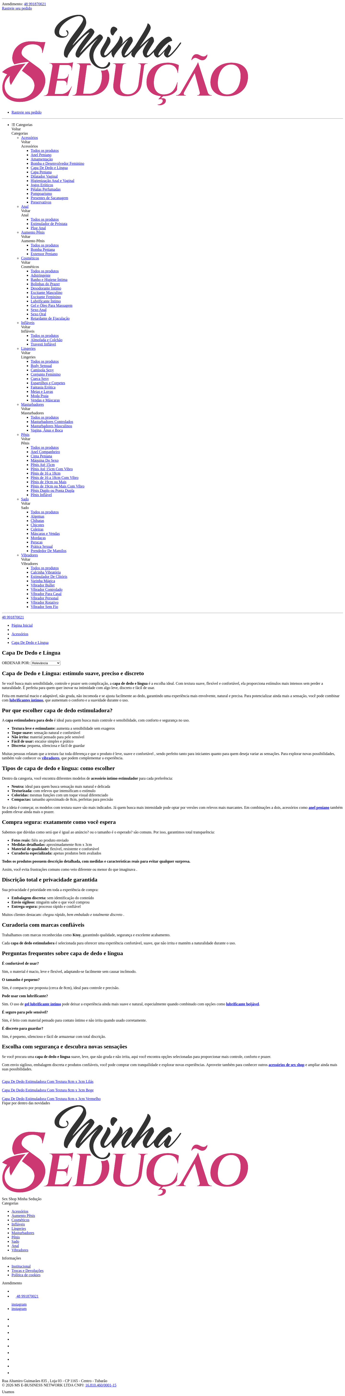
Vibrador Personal (44, 598)
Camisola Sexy (42, 370)
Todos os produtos (45, 150)
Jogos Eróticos (42, 185)
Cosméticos (30, 258)
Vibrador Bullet (43, 585)
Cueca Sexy (40, 379)
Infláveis (27, 323)
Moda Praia (39, 396)
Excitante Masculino (46, 292)
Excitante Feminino (46, 297)
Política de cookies (26, 1275)
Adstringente (41, 275)
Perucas (37, 542)
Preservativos (41, 202)
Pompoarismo (41, 194)
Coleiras (37, 529)
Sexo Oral (38, 314)
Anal (25, 206)
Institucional (21, 1266)
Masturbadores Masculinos (51, 426)
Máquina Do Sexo (44, 460)
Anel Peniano (41, 155)
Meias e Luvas (42, 391)
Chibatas (37, 521)
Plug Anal (38, 228)
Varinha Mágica (43, 581)
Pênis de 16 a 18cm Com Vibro (55, 478)
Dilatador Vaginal (44, 176)
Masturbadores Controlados (52, 422)
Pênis (25, 434)
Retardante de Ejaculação (50, 318)
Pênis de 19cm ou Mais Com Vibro (58, 486)
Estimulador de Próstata (49, 224)
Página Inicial (22, 625)
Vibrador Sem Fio (44, 607)
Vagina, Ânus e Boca (47, 430)
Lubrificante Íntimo (46, 301)
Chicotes (37, 525)
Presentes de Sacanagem (49, 198)
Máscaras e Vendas (45, 533)
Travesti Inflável (43, 344)
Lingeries (28, 348)
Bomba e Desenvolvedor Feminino (57, 163)
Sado (25, 499)
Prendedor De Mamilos (48, 551)
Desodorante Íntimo (46, 288)
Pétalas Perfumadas (46, 189)
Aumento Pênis (33, 232)
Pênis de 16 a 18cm (45, 473)
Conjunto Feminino (46, 374)
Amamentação (42, 159)
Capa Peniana (41, 172)
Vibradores (29, 555)
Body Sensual (41, 366)
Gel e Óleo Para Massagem (51, 305)
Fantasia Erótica (43, 387)
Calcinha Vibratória (46, 572)
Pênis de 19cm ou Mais (48, 482)
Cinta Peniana (41, 456)
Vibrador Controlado (47, 589)
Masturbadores (32, 404)
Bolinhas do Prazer (45, 284)
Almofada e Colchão (46, 340)
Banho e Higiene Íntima (49, 280)
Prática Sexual (42, 546)
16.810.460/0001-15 (100, 1385)
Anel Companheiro (45, 452)
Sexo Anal (38, 310)
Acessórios (29, 138)
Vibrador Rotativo (44, 602)
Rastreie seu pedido (17, 8)
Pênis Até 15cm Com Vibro (52, 469)
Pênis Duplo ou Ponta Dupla (52, 490)
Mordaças (38, 538)
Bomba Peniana (43, 249)
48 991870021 (35, 4)
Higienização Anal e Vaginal (52, 181)
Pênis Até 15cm (43, 465)
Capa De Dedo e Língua (49, 168)
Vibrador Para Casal (46, 594)
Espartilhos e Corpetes (48, 383)
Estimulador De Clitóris (49, 577)
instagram (19, 1304)
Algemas (37, 516)
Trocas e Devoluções (28, 1271)
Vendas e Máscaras (45, 400)
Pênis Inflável (41, 495)
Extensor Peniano (44, 254)
